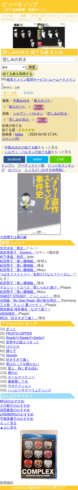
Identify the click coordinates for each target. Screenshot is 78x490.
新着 (23, 17)
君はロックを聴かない (22, 364)
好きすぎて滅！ (17, 359)
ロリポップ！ (56, 487)
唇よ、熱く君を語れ (23, 368)
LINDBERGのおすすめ (17, 414)
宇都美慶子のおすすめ (16, 419)
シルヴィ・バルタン (28, 113)
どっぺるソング (20, 4)
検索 (32, 67)
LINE (60, 159)
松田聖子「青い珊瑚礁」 (18, 261)
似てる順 (10, 93)
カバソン (54, 15)
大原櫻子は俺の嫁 (13, 237)
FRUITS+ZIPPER (19, 333)
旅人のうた (42, 100)
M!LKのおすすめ (12, 401)
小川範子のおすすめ (15, 405)
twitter (37, 159)
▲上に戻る (8, 427)
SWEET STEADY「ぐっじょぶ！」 (26, 296)
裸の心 (13, 373)
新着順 (28, 93)
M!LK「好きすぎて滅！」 (19, 318)
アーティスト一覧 (31, 165)
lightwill (34, 487)
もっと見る (8, 423)
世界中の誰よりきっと (22, 342)
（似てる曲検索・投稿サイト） (25, 9)
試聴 (38, 107)
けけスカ (12, 346)
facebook (14, 159)
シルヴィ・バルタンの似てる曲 (28, 152)
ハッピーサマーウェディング (29, 390)
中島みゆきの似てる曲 (21, 147)
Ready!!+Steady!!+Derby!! (25, 338)
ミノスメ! (70, 15)
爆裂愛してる (18, 381)
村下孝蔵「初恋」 (13, 257)
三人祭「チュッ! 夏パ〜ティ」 (22, 305)
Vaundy (11, 355)
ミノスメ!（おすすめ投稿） (45, 170)
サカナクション (19, 386)
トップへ (8, 165)
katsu (19, 134)
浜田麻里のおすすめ (15, 410)
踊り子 (11, 351)
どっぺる (7, 17)
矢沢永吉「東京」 (13, 248)
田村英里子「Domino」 (17, 252)
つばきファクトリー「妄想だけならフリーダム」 (36, 274)
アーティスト (38, 17)
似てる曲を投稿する (17, 74)
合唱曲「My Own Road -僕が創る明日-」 (30, 300)
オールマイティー (21, 377)
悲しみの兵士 (57, 113)
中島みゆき (21, 100)
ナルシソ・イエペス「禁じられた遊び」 (30, 287)
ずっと (11, 329)
